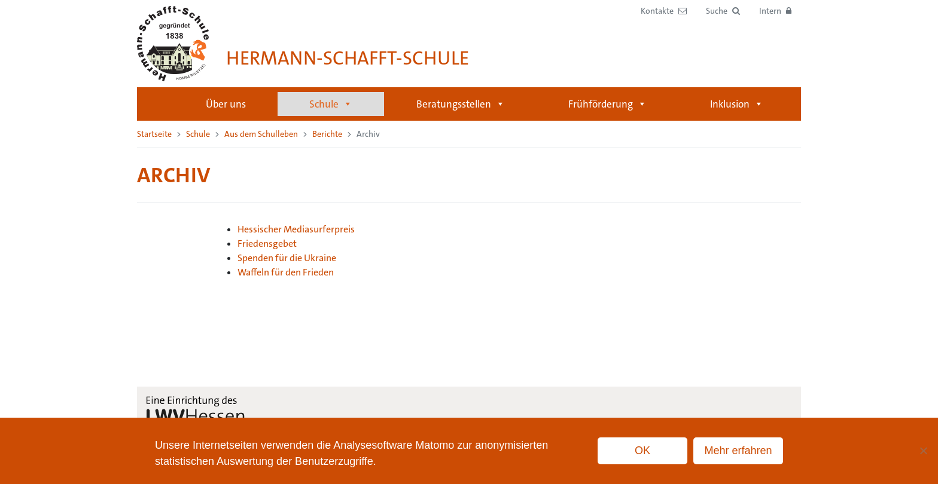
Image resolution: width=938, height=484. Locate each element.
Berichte (327, 133)
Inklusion (736, 104)
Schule (330, 104)
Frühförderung (607, 104)
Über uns (226, 104)
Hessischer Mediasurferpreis (296, 229)
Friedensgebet (267, 243)
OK (642, 451)
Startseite (159, 104)
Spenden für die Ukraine (286, 258)
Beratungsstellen (460, 104)
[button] (723, 11)
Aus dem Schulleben (261, 133)
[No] (923, 451)
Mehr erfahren (738, 451)
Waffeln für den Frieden (285, 272)
